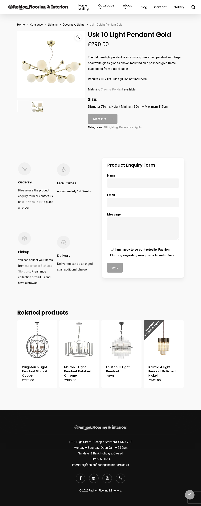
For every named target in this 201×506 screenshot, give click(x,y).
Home (21, 24)
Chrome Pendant (112, 89)
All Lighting (111, 127)
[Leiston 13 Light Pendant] (121, 340)
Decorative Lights (73, 24)
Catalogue (36, 24)
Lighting (53, 24)
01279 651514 (32, 208)
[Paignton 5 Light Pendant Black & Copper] (37, 340)
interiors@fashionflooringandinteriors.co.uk (100, 465)
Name (143, 181)
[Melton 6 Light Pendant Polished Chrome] (79, 340)
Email (143, 200)
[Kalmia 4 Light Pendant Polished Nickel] (164, 340)
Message (143, 227)
